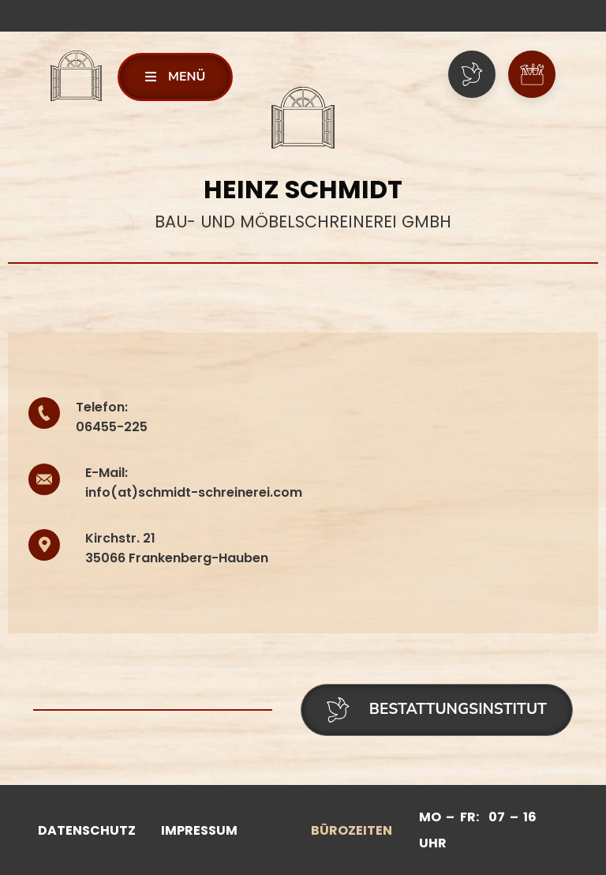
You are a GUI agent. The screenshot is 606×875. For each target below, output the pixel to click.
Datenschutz (87, 830)
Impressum (199, 830)
